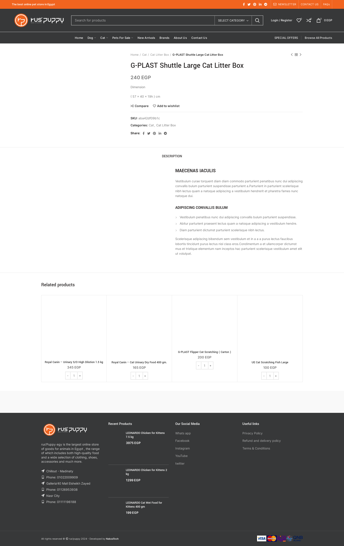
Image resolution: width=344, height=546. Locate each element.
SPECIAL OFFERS (286, 37)
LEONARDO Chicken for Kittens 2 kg (146, 472)
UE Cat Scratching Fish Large (270, 362)
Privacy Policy (252, 433)
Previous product (291, 54)
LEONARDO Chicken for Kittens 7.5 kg (145, 435)
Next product (300, 54)
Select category (231, 20)
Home (135, 54)
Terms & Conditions (256, 448)
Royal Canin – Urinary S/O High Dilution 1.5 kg (74, 362)
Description (172, 156)
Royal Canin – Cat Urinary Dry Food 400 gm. (139, 362)
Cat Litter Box (159, 54)
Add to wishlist (168, 105)
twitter (180, 463)
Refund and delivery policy (261, 440)
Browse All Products (318, 37)
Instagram (182, 448)
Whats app (183, 433)
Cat (144, 54)
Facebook (182, 440)
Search (257, 20)
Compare (142, 105)
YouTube (181, 456)
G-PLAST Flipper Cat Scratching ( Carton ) (204, 352)
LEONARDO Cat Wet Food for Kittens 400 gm (144, 505)
